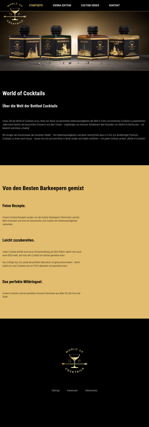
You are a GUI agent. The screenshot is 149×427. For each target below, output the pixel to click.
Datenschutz (91, 390)
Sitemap (56, 390)
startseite (36, 5)
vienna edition (62, 5)
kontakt (114, 5)
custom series (90, 5)
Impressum (72, 390)
